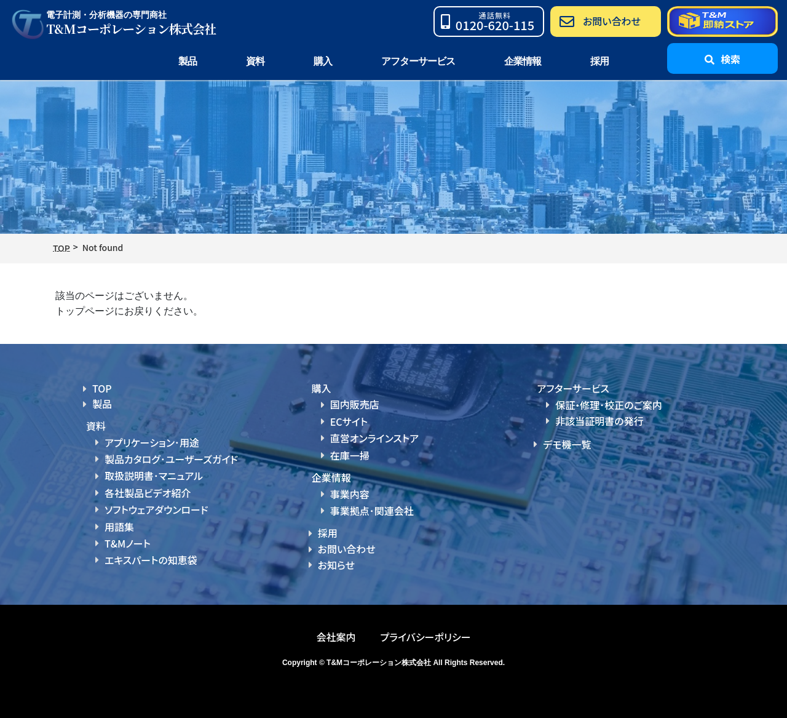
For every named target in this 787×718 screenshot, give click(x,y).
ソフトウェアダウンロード (156, 509)
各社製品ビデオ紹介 (148, 493)
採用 (599, 61)
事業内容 (350, 494)
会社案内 (335, 636)
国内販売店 (354, 404)
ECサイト (349, 421)
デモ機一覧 (567, 444)
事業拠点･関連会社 (372, 510)
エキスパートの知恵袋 (151, 560)
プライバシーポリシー (425, 636)
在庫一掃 (350, 455)
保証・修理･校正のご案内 (608, 404)
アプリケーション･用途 (152, 442)
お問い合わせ (347, 548)
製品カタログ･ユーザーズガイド (171, 459)
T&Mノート (128, 543)
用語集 (119, 526)
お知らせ (336, 564)
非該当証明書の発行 (599, 420)
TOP (102, 388)
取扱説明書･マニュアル (154, 475)
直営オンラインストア (374, 438)
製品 (102, 403)
